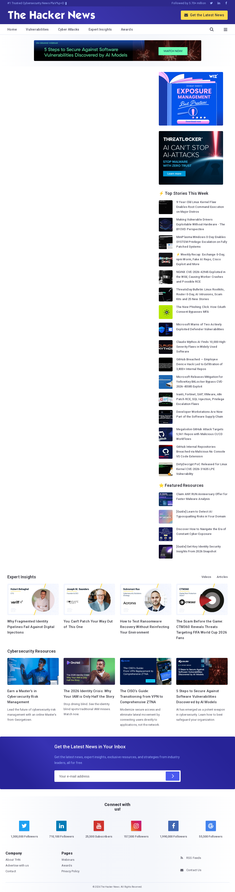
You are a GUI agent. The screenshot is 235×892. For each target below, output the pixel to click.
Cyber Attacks (68, 29)
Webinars (68, 859)
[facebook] (173, 832)
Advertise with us (17, 865)
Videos (206, 577)
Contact (11, 871)
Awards (127, 29)
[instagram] (136, 832)
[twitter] (24, 832)
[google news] (210, 830)
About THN (13, 859)
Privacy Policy (70, 871)
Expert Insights (100, 29)
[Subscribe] (172, 776)
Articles (222, 577)
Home (12, 29)
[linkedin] (61, 832)
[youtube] (98, 832)
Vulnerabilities (37, 29)
